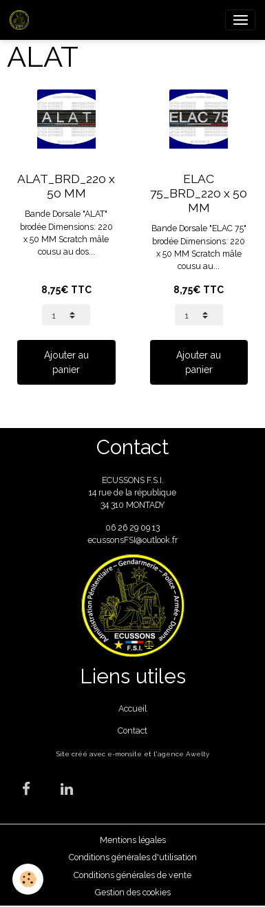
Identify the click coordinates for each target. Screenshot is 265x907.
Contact (132, 730)
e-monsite (124, 754)
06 (111, 527)
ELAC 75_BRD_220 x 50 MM (198, 193)
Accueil (132, 708)
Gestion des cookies (133, 892)
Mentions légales (133, 840)
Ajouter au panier (66, 362)
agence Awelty (183, 754)
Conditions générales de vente (132, 875)
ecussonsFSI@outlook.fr (132, 540)
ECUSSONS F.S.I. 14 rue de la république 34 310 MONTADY (132, 493)
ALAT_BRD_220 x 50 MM (66, 186)
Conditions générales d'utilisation (133, 857)
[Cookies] (27, 879)
